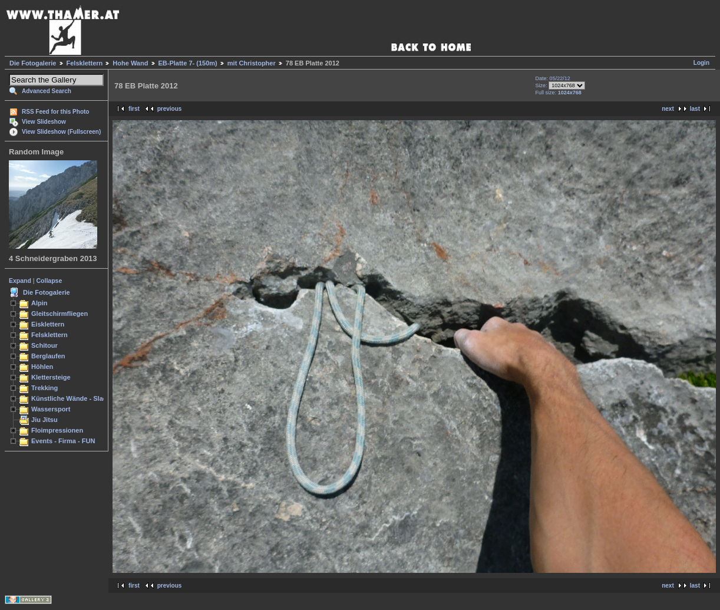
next (668, 108)
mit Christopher (251, 63)
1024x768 (570, 92)
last (695, 108)
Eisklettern (47, 324)
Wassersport (50, 409)
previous (169, 108)
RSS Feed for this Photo (55, 111)
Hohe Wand (130, 63)
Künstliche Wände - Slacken (74, 398)
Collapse (49, 280)
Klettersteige (51, 377)
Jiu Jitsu (44, 419)
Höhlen (42, 366)
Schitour (44, 345)
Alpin (39, 302)
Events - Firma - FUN (63, 440)
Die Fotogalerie (32, 63)
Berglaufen (48, 356)
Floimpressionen (57, 430)
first (134, 108)
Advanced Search (46, 91)
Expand (20, 280)
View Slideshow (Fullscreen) (61, 131)
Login (701, 63)
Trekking (44, 387)
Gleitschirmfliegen (59, 313)
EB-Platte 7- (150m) (187, 63)
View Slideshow (44, 121)
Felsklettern (85, 63)
